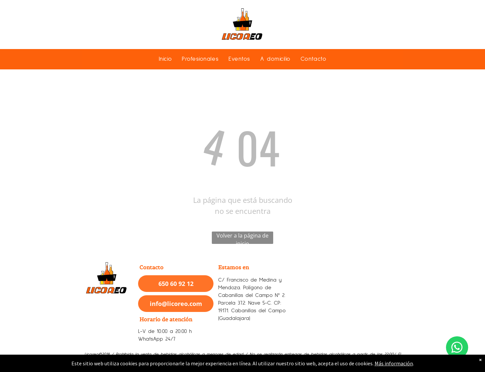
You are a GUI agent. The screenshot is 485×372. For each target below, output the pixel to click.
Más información (394, 363)
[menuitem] (165, 59)
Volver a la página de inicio (242, 238)
